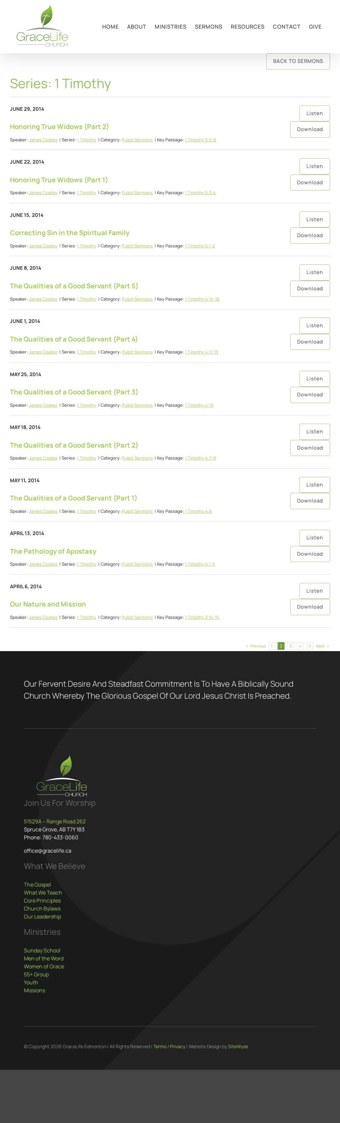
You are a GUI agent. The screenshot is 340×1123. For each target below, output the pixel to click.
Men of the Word (43, 958)
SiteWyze (238, 1046)
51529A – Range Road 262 (55, 821)
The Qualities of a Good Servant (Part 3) (74, 391)
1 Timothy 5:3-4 (200, 193)
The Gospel (37, 884)
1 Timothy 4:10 (199, 405)
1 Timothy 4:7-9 (200, 458)
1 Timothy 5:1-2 (200, 246)
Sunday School (42, 950)
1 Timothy (86, 140)
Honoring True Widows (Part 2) (59, 126)
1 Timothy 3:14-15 (202, 617)
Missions (34, 990)
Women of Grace (44, 966)
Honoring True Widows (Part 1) (59, 179)
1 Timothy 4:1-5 (200, 564)
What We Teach (43, 892)
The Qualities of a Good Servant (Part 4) (74, 339)
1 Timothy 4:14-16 (202, 299)
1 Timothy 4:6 (198, 511)
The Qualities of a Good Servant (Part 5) (74, 285)
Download (310, 129)
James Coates (43, 140)
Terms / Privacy (169, 1046)
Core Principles (42, 900)
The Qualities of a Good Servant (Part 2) (74, 445)
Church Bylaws (42, 908)
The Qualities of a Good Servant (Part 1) (73, 497)
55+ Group (36, 974)
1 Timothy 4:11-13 (201, 352)
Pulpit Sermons (137, 140)
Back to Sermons (298, 61)
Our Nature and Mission (48, 604)
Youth (31, 982)
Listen (314, 113)
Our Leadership (42, 916)
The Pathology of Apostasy (53, 551)
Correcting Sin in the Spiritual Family (69, 232)
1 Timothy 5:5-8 (200, 140)
